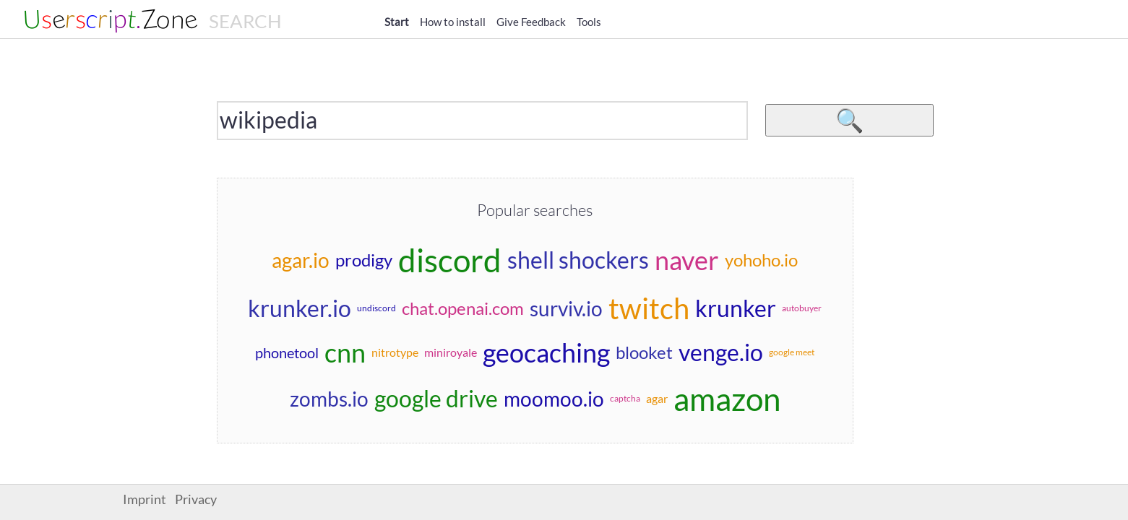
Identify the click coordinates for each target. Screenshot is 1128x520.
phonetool (287, 352)
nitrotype (394, 352)
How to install (453, 21)
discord (449, 260)
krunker (735, 308)
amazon (726, 398)
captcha (625, 398)
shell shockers (578, 260)
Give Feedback (531, 21)
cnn (345, 352)
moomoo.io (554, 398)
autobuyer (802, 308)
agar (657, 398)
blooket (644, 352)
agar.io (301, 260)
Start (396, 21)
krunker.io (299, 308)
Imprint (144, 499)
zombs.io (329, 398)
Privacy (196, 499)
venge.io (721, 352)
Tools (589, 21)
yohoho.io (761, 259)
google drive (436, 398)
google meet (791, 352)
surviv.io (566, 308)
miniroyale (450, 352)
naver (687, 260)
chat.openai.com (463, 308)
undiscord (376, 308)
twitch (648, 308)
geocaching (546, 352)
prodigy (363, 259)
